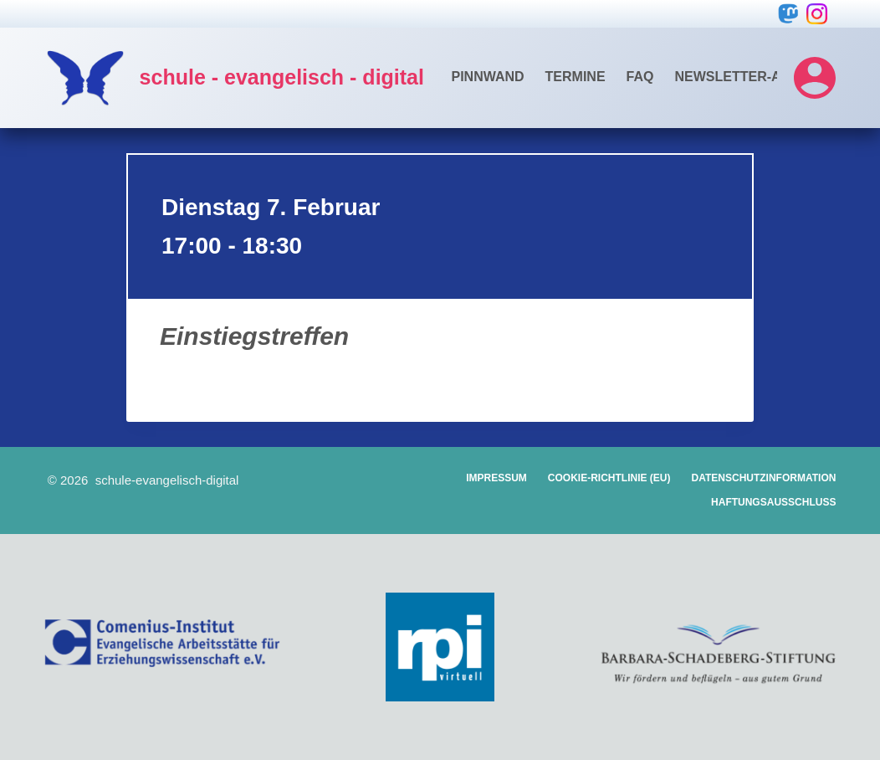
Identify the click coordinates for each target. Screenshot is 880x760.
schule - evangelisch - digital (282, 77)
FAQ (640, 76)
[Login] (815, 78)
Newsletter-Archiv (748, 76)
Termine (575, 76)
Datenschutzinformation (764, 478)
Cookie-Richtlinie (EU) (609, 478)
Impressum (496, 478)
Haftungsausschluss (773, 502)
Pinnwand (487, 76)
